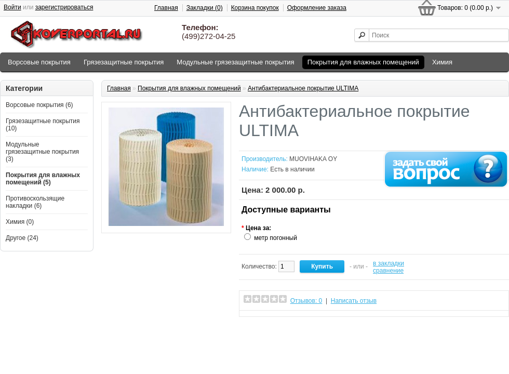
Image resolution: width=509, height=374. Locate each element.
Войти (12, 7)
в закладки (388, 263)
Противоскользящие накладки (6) (35, 202)
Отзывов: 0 (306, 300)
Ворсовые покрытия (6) (39, 105)
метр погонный (275, 238)
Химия (442, 62)
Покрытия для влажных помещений (363, 62)
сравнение (388, 270)
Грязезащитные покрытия (124, 62)
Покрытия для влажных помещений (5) (43, 178)
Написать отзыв (354, 300)
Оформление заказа (316, 7)
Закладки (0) (204, 7)
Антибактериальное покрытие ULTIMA (303, 88)
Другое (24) (22, 238)
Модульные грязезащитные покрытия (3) (42, 152)
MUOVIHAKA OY (313, 159)
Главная (166, 7)
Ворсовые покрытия (39, 62)
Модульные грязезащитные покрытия (235, 62)
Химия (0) (20, 221)
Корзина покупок (255, 7)
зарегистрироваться (64, 7)
